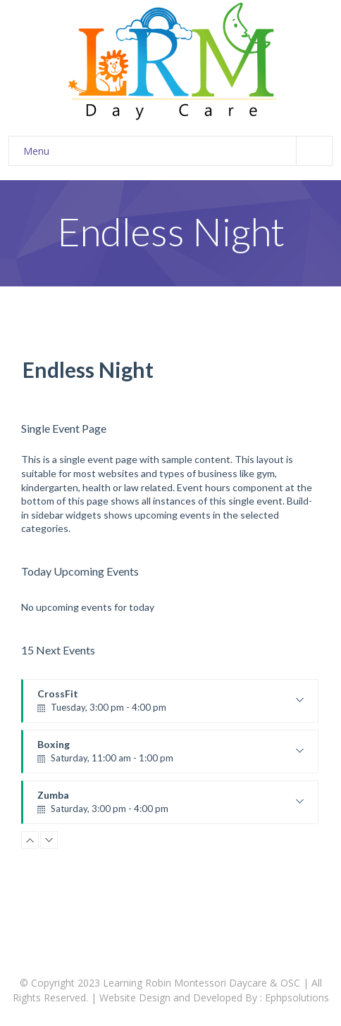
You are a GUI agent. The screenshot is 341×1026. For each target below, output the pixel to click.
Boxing (170, 755)
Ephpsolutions (297, 997)
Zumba (170, 806)
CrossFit (170, 705)
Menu (177, 151)
